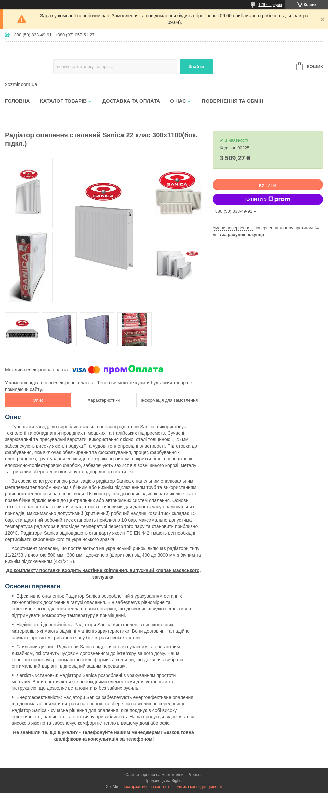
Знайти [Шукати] (196, 66)
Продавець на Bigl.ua (164, 780)
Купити (267, 185)
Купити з (267, 199)
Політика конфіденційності (197, 786)
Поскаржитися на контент (145, 786)
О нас (178, 100)
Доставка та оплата (131, 100)
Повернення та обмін (232, 100)
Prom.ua (195, 774)
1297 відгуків (270, 4)
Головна (17, 100)
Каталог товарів (63, 100)
